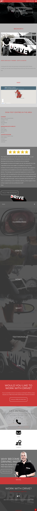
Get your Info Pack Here (18, 399)
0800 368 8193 (30, 1)
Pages (18, 204)
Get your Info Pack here (9, 192)
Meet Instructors (6, 471)
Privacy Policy (19, 499)
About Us (6, 499)
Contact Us (12, 499)
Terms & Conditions (28, 499)
